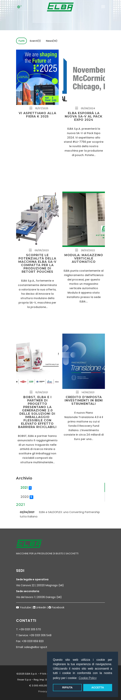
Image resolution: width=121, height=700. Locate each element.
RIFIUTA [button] (67, 687)
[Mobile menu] (103, 7)
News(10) (51, 41)
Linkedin (41, 607)
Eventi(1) (35, 41)
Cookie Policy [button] (88, 678)
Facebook (58, 607)
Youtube (25, 607)
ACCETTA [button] (97, 687)
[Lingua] (18, 7)
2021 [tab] (26, 487)
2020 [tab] (27, 496)
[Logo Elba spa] (60, 9)
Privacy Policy (46, 691)
